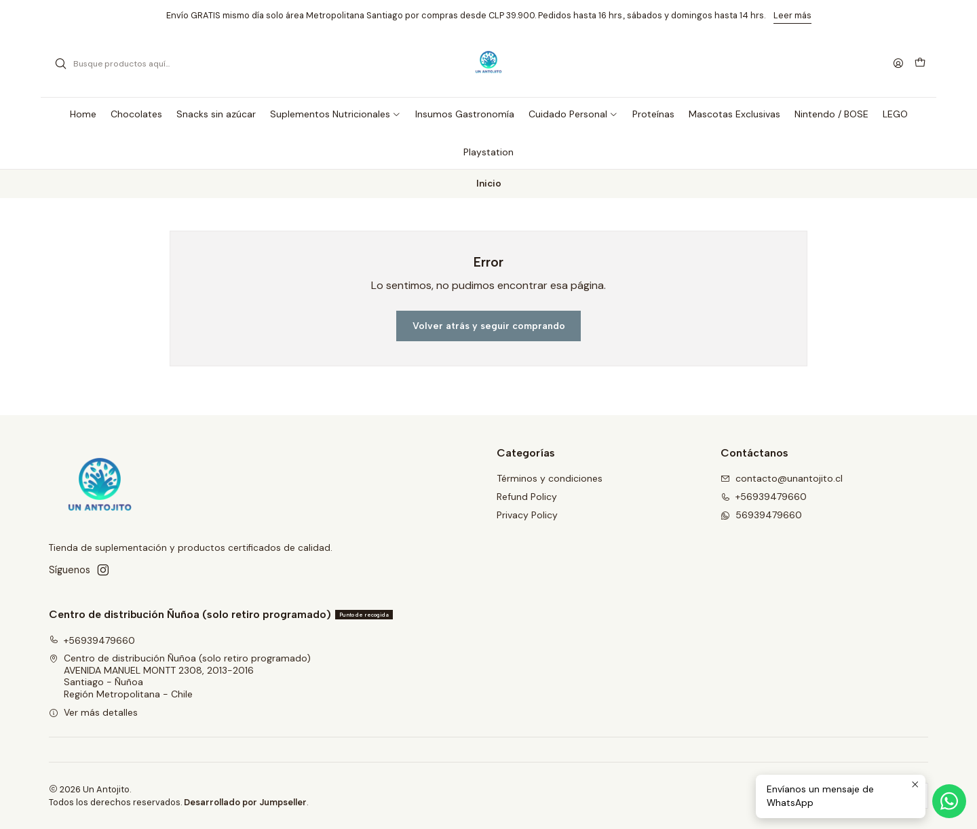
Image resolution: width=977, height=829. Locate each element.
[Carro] (920, 64)
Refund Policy (527, 496)
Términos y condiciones (549, 478)
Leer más (792, 15)
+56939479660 (92, 640)
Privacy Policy (527, 515)
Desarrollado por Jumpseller (245, 802)
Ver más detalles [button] (93, 712)
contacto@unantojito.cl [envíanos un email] (782, 478)
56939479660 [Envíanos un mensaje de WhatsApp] (761, 515)
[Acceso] (898, 64)
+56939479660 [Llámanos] (764, 496)
